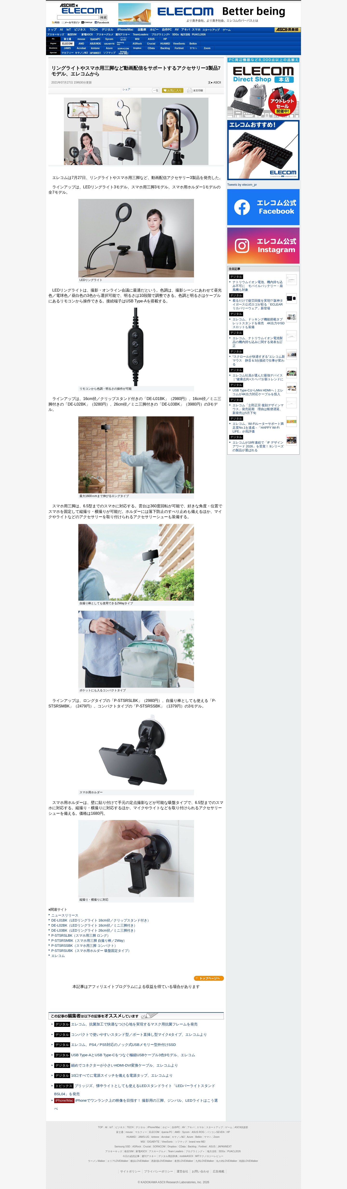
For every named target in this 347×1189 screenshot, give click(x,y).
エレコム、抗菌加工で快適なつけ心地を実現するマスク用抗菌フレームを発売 (134, 1024)
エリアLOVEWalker (117, 1161)
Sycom (109, 39)
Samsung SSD (122, 1146)
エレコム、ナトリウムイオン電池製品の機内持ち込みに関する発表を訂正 (258, 342)
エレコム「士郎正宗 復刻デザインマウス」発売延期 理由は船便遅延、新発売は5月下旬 (258, 409)
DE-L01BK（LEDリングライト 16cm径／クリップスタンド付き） (101, 920)
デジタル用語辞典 (168, 1156)
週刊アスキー (122, 34)
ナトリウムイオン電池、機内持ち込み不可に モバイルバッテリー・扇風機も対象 (258, 286)
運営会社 (182, 1171)
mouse (81, 39)
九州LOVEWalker (204, 1161)
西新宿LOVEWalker (161, 1161)
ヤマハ (193, 48)
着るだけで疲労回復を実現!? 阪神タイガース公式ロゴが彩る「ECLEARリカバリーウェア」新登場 (258, 304)
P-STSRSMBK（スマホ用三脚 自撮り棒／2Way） (89, 940)
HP (165, 39)
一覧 (156, 90)
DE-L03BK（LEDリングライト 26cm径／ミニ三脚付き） (94, 930)
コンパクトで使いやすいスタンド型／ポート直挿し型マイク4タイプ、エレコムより (139, 1034)
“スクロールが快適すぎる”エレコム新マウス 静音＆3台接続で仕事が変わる (259, 360)
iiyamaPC (95, 39)
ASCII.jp (82, 5)
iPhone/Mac (125, 29)
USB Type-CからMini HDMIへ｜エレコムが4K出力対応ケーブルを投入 (258, 392)
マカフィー (67, 52)
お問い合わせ (200, 1171)
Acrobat (81, 48)
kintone (95, 48)
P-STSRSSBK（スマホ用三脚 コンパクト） (84, 945)
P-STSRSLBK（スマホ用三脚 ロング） (80, 935)
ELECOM (82, 11)
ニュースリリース (64, 915)
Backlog (165, 48)
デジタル (107, 29)
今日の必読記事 (131, 1156)
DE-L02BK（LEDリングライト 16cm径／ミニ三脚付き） (94, 925)
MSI (137, 39)
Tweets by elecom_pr (242, 184)
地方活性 (185, 34)
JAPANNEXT (95, 53)
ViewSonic (179, 43)
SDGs (175, 34)
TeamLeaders (140, 34)
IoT (69, 29)
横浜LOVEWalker (139, 1161)
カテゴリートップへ (209, 978)
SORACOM (159, 1146)
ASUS (151, 39)
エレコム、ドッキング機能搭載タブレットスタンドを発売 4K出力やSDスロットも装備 (259, 323)
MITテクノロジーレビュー (209, 1156)
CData (151, 48)
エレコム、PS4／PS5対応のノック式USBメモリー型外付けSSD (123, 1045)
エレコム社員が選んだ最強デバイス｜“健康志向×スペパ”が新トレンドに (258, 377)
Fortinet (179, 48)
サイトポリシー (130, 1171)
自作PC (167, 29)
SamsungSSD (120, 43)
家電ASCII (87, 34)
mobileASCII (186, 1156)
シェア (126, 89)
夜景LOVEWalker (183, 1161)
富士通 (67, 39)
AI (61, 29)
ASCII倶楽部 (288, 29)
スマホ (196, 29)
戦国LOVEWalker (248, 1161)
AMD (81, 43)
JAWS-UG (143, 1137)
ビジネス (80, 29)
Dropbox (137, 48)
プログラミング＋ (195, 1151)
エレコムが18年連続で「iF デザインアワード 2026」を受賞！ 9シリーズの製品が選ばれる (258, 446)
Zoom (207, 48)
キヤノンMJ (81, 52)
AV (177, 29)
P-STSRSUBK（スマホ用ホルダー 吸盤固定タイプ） (91, 951)
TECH (94, 29)
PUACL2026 (199, 34)
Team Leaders (175, 1151)
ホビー (154, 29)
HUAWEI (165, 43)
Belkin (193, 43)
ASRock (137, 43)
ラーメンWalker (96, 1161)
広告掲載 (218, 1171)
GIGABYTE (109, 44)
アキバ (185, 29)
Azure (109, 48)
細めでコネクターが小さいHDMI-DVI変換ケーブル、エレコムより (124, 1065)
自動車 (142, 29)
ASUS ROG (95, 43)
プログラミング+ (161, 34)
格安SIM (72, 34)
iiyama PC (167, 1132)
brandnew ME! (123, 53)
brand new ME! (197, 1141)
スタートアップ (210, 29)
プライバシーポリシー (158, 1171)
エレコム (58, 956)
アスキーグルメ (104, 34)
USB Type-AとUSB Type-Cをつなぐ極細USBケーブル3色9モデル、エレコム (133, 1055)
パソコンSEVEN (123, 39)
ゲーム (227, 29)
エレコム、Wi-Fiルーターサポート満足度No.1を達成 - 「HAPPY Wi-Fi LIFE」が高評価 (258, 427)
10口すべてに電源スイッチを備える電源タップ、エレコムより (122, 1075)
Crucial (151, 43)
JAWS (67, 48)
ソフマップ (109, 52)
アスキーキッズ (55, 34)
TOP (100, 1127)
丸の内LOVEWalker (226, 1161)
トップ (52, 29)
